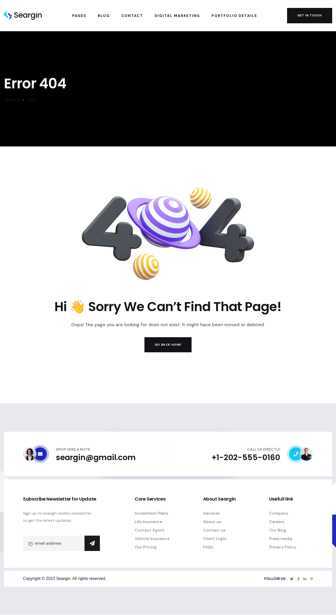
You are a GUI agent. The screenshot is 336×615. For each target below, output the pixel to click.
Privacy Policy (282, 547)
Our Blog (277, 530)
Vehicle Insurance (152, 538)
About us (212, 521)
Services (211, 513)
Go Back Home (168, 345)
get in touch (309, 15)
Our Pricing (146, 547)
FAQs (208, 547)
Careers (276, 521)
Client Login (215, 538)
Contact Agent (149, 530)
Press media (280, 538)
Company (278, 513)
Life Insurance (148, 521)
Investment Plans (151, 513)
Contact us (214, 530)
